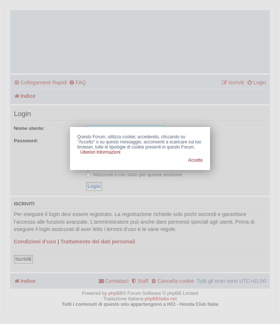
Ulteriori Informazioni (100, 152)
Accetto (195, 160)
